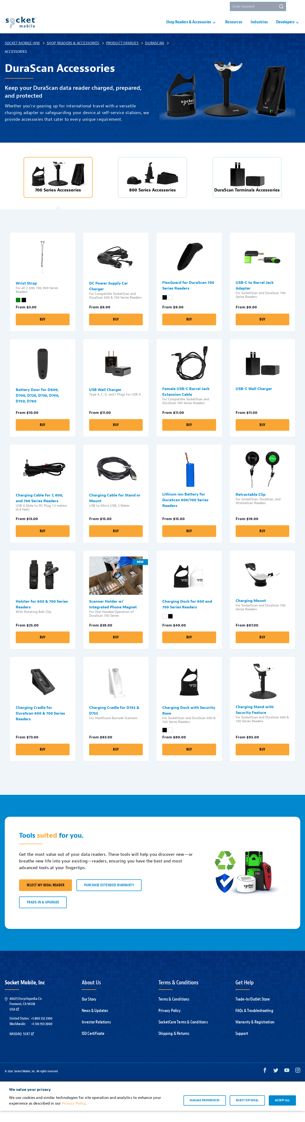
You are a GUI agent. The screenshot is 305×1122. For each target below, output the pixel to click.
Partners (217, 7)
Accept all (282, 1111)
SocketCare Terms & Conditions (183, 1033)
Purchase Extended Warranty (109, 896)
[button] (296, 6)
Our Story (89, 1010)
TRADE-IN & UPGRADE (43, 913)
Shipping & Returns (173, 1044)
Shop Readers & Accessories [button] (188, 27)
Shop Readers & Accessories (73, 54)
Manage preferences (204, 1111)
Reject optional (247, 1111)
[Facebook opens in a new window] (264, 1082)
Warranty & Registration (255, 1033)
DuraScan (154, 54)
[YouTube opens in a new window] (286, 1082)
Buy (43, 330)
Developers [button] (285, 27)
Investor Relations (96, 1033)
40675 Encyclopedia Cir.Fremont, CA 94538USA (26, 1015)
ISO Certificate (93, 1044)
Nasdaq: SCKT (22, 1045)
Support (170, 7)
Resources (233, 27)
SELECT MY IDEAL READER (45, 896)
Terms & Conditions (173, 1010)
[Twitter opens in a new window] (275, 1082)
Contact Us (193, 7)
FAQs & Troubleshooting (254, 1022)
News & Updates (95, 1022)
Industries (259, 27)
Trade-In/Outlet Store (252, 1010)
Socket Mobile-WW (22, 54)
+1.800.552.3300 (41, 1029)
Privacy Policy (169, 1022)
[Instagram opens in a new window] (297, 1082)
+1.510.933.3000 (41, 1035)
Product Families (122, 54)
